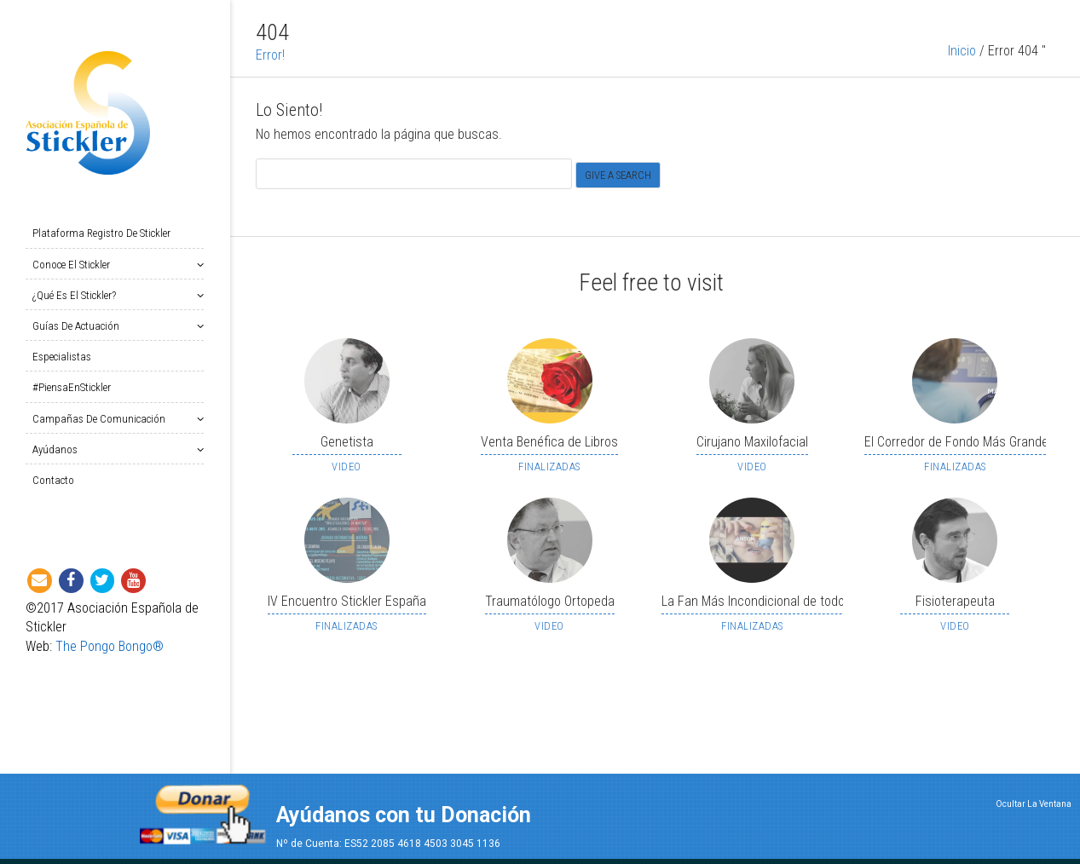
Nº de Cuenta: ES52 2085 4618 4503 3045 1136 (388, 844)
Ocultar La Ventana (1033, 804)
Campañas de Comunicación (102, 418)
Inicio (962, 65)
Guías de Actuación (79, 326)
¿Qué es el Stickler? (77, 295)
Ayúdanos (58, 449)
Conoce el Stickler (74, 264)
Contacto (53, 480)
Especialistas (61, 356)
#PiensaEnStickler (71, 387)
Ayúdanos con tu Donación (403, 815)
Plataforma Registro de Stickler (101, 233)
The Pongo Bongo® (109, 646)
